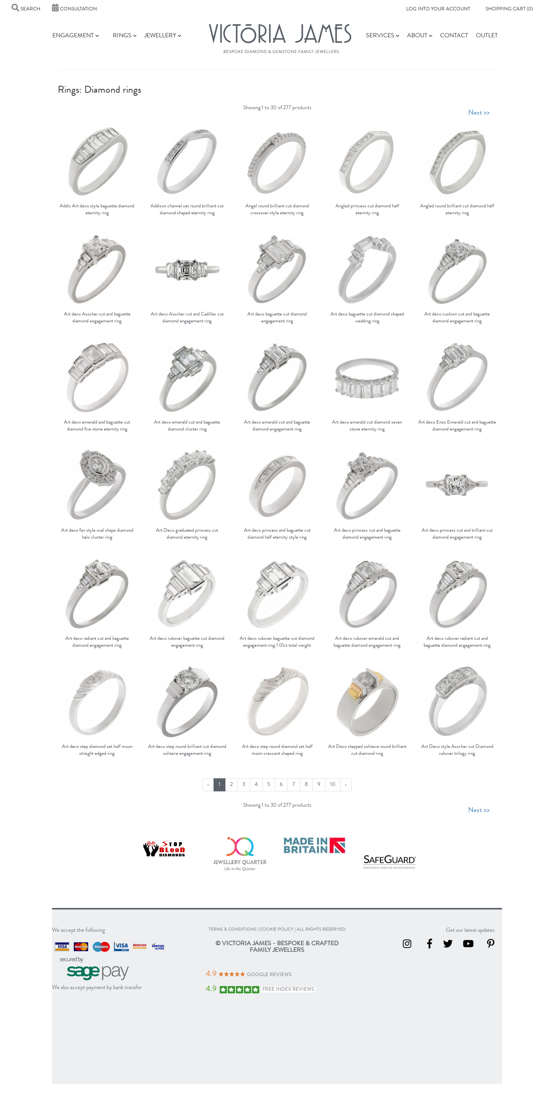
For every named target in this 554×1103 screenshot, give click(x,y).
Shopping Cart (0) (509, 9)
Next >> (479, 113)
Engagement (75, 36)
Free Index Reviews (288, 989)
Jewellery (162, 36)
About (419, 36)
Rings (125, 36)
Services (382, 36)
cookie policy (276, 930)
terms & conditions (232, 930)
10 (332, 785)
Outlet (487, 36)
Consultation (74, 9)
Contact (454, 36)
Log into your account (438, 9)
